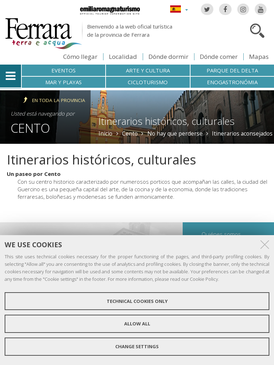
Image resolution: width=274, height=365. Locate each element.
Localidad (123, 56)
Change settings (137, 346)
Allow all (137, 323)
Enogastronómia (232, 82)
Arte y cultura (148, 70)
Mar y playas (63, 82)
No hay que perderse (175, 133)
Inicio (105, 133)
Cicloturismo (148, 82)
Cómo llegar (80, 56)
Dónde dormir (168, 56)
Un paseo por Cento (34, 173)
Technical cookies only (137, 301)
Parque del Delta (232, 70)
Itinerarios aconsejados (242, 133)
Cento (30, 128)
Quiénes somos (221, 234)
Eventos (63, 70)
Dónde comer (219, 56)
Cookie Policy (204, 279)
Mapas (259, 56)
